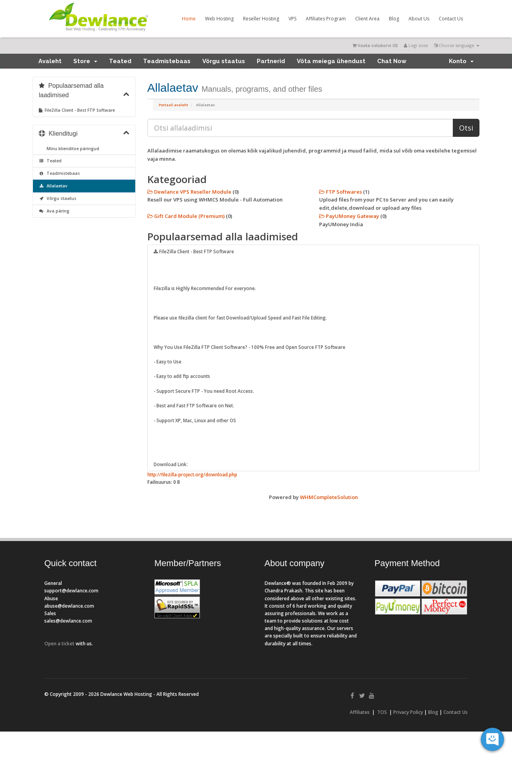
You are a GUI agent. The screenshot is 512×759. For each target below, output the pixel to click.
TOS (382, 712)
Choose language (456, 45)
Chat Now (392, 61)
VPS (292, 18)
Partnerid (271, 61)
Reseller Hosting (261, 18)
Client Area (367, 18)
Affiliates (360, 712)
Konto (461, 61)
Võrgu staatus (223, 61)
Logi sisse (416, 45)
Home (189, 18)
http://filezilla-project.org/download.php (192, 474)
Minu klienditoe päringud (71, 148)
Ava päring (54, 211)
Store (85, 61)
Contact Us (451, 18)
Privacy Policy (408, 712)
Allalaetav (53, 186)
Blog (394, 18)
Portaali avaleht (173, 104)
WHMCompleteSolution (329, 497)
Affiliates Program (326, 18)
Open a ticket (59, 643)
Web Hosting (219, 18)
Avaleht (50, 61)
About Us (419, 18)
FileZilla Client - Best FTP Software (77, 110)
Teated (120, 61)
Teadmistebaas (167, 61)
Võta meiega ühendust (331, 61)
